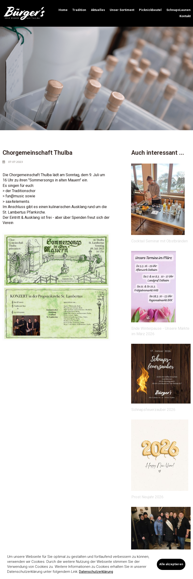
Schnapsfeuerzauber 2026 (153, 409)
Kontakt (185, 16)
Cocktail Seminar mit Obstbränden (159, 241)
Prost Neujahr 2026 (147, 497)
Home (63, 10)
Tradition (79, 10)
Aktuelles (98, 10)
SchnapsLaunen (178, 10)
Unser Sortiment (122, 10)
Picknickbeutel (150, 10)
